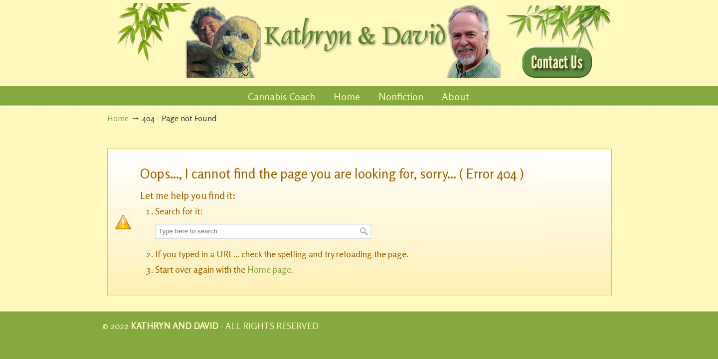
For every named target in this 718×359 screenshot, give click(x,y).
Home (118, 118)
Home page (269, 269)
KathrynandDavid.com (305, 40)
